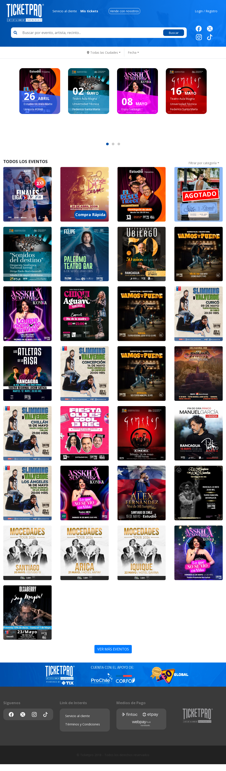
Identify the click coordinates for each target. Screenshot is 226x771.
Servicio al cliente (64, 11)
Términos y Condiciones (82, 724)
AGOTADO (200, 194)
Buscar (174, 33)
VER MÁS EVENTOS (113, 649)
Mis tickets (89, 11)
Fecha (132, 52)
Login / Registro (206, 11)
